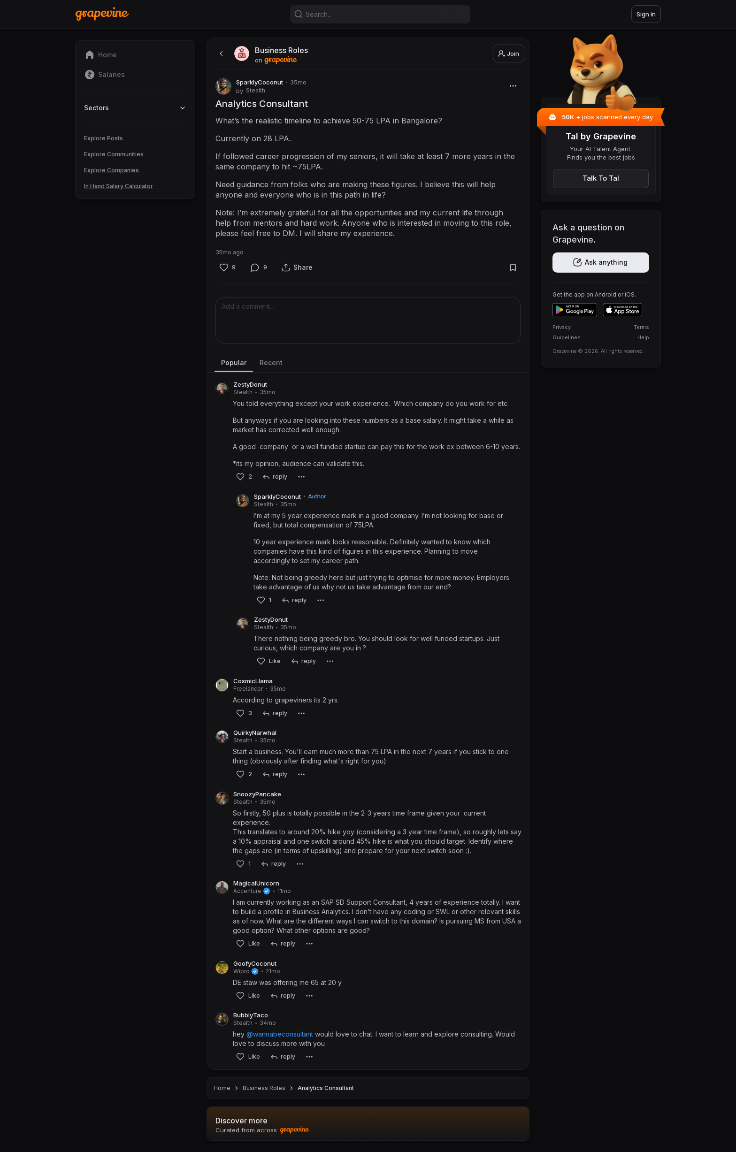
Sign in (646, 14)
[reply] (274, 477)
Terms (641, 327)
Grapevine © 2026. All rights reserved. (598, 351)
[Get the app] (600, 262)
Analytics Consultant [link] (326, 1087)
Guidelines (566, 337)
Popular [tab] (233, 362)
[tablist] (368, 363)
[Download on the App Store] (623, 309)
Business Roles (264, 1087)
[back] (220, 53)
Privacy (561, 327)
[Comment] (259, 267)
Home (222, 1087)
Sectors (135, 108)
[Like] (227, 267)
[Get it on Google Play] (574, 309)
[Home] (102, 14)
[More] (513, 85)
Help (643, 337)
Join (508, 53)
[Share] (297, 267)
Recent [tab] (271, 362)
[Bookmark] (513, 267)
